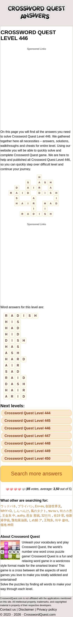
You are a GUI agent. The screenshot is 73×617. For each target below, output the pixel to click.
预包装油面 (19, 520)
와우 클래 (61, 520)
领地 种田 (7, 524)
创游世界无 (53, 506)
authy (21, 515)
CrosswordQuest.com (39, 614)
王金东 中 (8, 515)
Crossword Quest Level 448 (27, 443)
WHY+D (6, 511)
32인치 (46, 515)
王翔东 (48, 520)
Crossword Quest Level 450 (27, 458)
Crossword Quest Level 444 (27, 413)
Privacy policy (47, 609)
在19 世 (59, 515)
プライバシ (25, 506)
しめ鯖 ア (35, 520)
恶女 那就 (33, 515)
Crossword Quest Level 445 (27, 421)
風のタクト (38, 511)
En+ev (39, 506)
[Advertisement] (36, 88)
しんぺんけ (21, 511)
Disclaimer (26, 609)
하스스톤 (66, 511)
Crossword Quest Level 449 (27, 451)
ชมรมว (53, 511)
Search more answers (36, 474)
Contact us (8, 609)
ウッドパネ (8, 506)
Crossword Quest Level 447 (27, 436)
